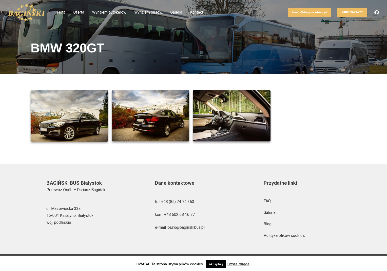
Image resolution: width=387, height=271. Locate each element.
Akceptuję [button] (216, 264)
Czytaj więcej (239, 264)
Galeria (269, 212)
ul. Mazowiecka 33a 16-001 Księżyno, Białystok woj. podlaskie (70, 215)
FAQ (267, 201)
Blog (267, 224)
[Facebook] (376, 12)
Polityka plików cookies (284, 235)
